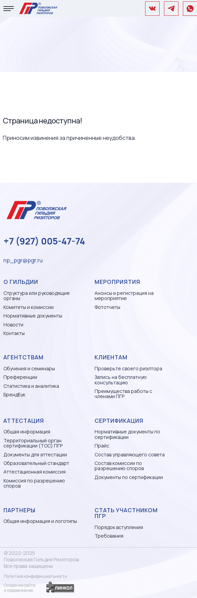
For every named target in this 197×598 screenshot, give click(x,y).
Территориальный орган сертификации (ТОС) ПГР (33, 443)
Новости (13, 324)
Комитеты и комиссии (28, 307)
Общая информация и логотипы (40, 521)
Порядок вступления (119, 527)
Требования (109, 535)
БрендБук (14, 394)
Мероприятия (117, 282)
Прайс (102, 445)
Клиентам (111, 357)
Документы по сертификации (129, 477)
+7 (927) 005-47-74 (44, 241)
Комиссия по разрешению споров (34, 483)
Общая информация (26, 431)
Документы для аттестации (35, 454)
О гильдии (20, 282)
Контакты (14, 333)
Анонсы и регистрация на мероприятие (124, 295)
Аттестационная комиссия (34, 471)
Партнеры (19, 510)
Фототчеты (107, 307)
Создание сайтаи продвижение (19, 588)
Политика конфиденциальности (35, 576)
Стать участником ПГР (126, 513)
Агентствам (23, 357)
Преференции (20, 377)
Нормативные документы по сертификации (127, 434)
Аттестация (23, 420)
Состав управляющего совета (130, 454)
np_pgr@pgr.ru (23, 260)
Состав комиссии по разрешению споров (119, 466)
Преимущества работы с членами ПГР (123, 393)
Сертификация (119, 420)
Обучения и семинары (29, 368)
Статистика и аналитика (31, 385)
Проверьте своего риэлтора (128, 368)
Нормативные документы (32, 315)
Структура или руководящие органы (36, 295)
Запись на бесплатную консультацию (121, 379)
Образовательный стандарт (36, 463)
